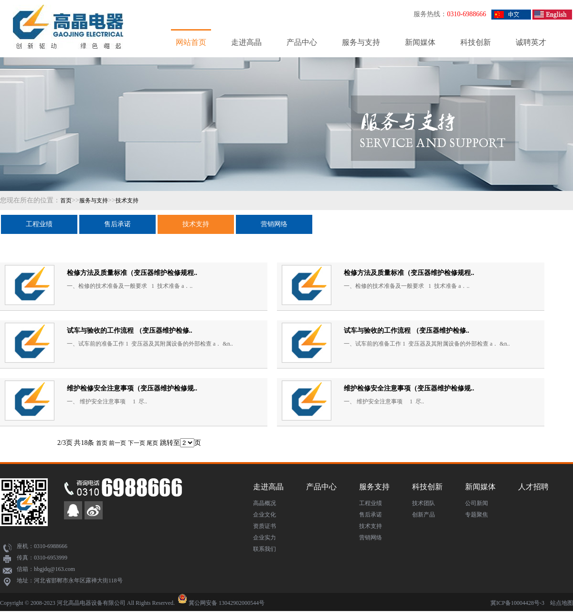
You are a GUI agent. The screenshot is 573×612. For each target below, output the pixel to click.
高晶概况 (264, 503)
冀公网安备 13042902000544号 (227, 603)
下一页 (136, 443)
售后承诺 (117, 224)
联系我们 (264, 549)
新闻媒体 (420, 42)
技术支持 (127, 200)
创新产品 (423, 514)
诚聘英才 (531, 42)
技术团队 (423, 503)
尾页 (152, 443)
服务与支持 (361, 42)
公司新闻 (476, 503)
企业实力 (264, 537)
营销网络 (274, 224)
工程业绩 (39, 224)
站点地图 (561, 603)
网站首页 (191, 42)
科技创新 (475, 42)
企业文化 (264, 514)
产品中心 (301, 42)
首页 (66, 200)
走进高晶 (246, 42)
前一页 (117, 443)
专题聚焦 (476, 514)
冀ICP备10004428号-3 (517, 603)
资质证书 (264, 526)
